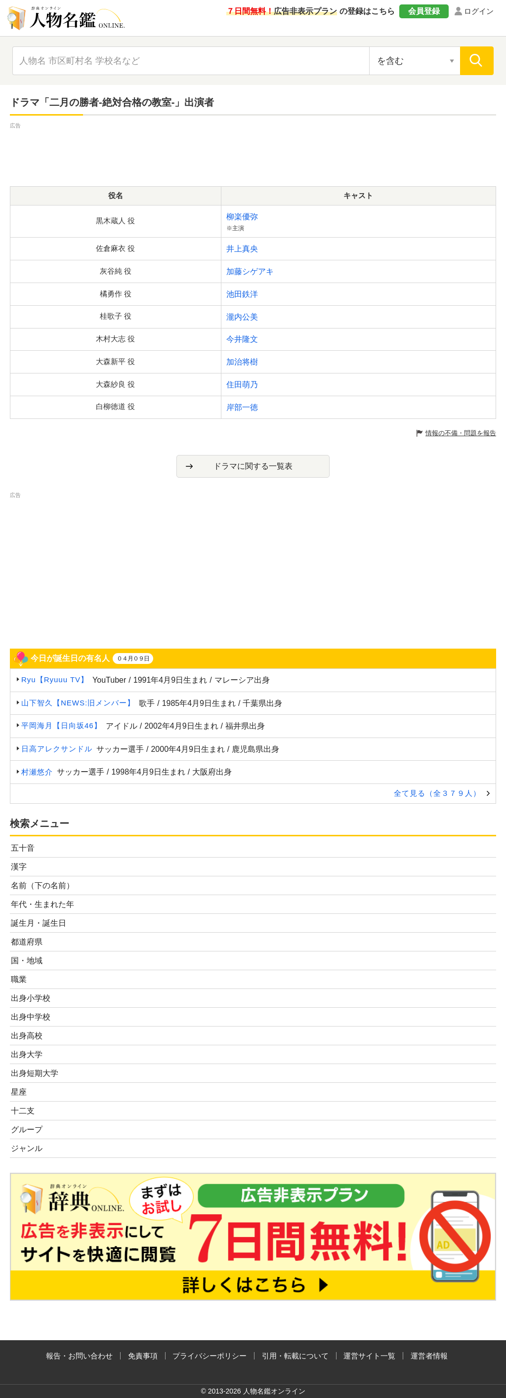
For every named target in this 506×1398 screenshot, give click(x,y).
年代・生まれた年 (42, 904)
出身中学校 (30, 1017)
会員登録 (424, 11)
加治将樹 (242, 362)
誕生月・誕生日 (38, 923)
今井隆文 (242, 339)
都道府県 (26, 942)
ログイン (479, 11)
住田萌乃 (242, 384)
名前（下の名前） (42, 885)
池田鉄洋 (242, 294)
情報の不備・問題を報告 (460, 433)
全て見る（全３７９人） (437, 793)
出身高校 (26, 1035)
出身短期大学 (34, 1073)
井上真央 (242, 249)
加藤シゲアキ (250, 271)
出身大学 (26, 1054)
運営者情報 (429, 1355)
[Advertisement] (253, 153)
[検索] (477, 60)
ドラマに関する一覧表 (253, 466)
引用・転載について (295, 1355)
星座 (19, 1092)
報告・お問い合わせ (79, 1355)
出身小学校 (30, 998)
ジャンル (26, 1148)
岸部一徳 (242, 407)
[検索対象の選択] (414, 60)
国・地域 (26, 960)
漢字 (19, 867)
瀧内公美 (242, 317)
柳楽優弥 (242, 216)
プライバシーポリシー (209, 1355)
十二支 (23, 1111)
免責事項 (143, 1355)
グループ (26, 1129)
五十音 (23, 848)
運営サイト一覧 (369, 1355)
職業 (19, 979)
